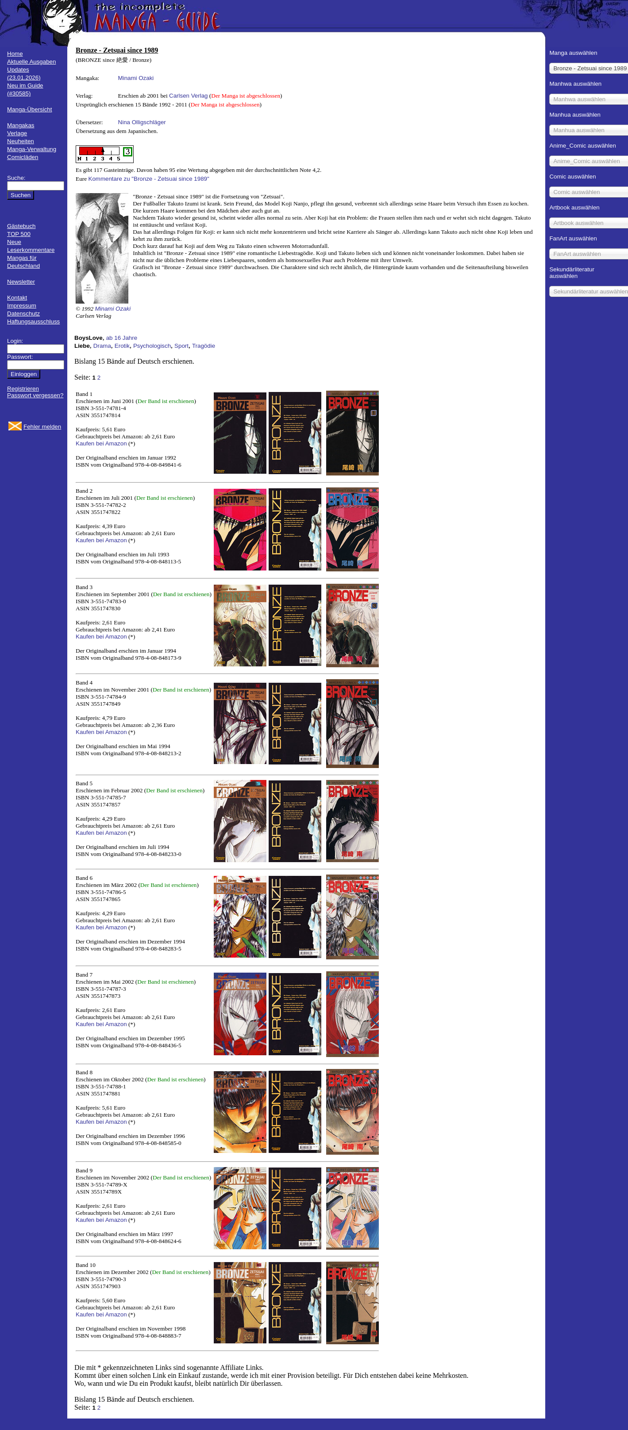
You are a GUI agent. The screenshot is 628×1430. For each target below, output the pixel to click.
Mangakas (21, 125)
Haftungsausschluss (33, 321)
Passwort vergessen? (35, 395)
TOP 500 (19, 234)
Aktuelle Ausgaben (31, 61)
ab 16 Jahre (121, 338)
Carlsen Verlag (188, 95)
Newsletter (21, 281)
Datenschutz (23, 313)
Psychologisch (152, 345)
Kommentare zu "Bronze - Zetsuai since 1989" (149, 178)
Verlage (17, 133)
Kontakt (17, 297)
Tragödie (203, 345)
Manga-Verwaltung (31, 149)
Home (15, 53)
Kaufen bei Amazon (101, 443)
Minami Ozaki (136, 78)
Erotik (122, 345)
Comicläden (22, 157)
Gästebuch (21, 226)
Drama (102, 345)
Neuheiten (20, 141)
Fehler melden (42, 426)
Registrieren (23, 388)
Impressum (21, 305)
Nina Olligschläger (142, 122)
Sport (181, 345)
